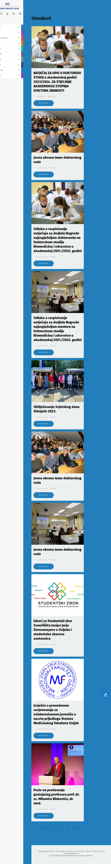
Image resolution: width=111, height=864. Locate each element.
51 (53, 828)
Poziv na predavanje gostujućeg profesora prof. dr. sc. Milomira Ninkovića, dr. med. (56, 796)
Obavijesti (52, 96)
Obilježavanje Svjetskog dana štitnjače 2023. (56, 409)
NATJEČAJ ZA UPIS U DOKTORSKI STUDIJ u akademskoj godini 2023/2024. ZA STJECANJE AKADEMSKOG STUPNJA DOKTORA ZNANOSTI (57, 82)
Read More (43, 103)
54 (68, 828)
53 (63, 828)
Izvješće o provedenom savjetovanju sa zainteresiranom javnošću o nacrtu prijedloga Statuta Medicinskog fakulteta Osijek (56, 714)
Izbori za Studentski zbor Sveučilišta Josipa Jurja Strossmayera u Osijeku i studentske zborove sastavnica (53, 629)
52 (58, 828)
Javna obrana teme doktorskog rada (57, 160)
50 (48, 828)
